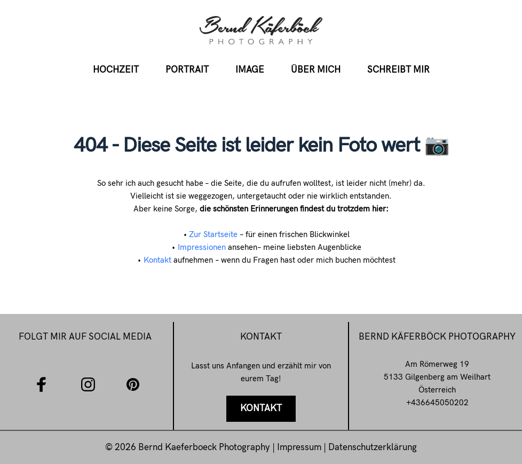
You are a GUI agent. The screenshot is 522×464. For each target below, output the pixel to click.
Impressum (300, 447)
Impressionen (202, 247)
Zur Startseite (213, 234)
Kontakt (157, 260)
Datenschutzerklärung (372, 447)
